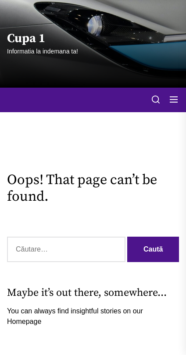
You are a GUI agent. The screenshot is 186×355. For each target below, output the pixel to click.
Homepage (24, 321)
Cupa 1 (26, 38)
